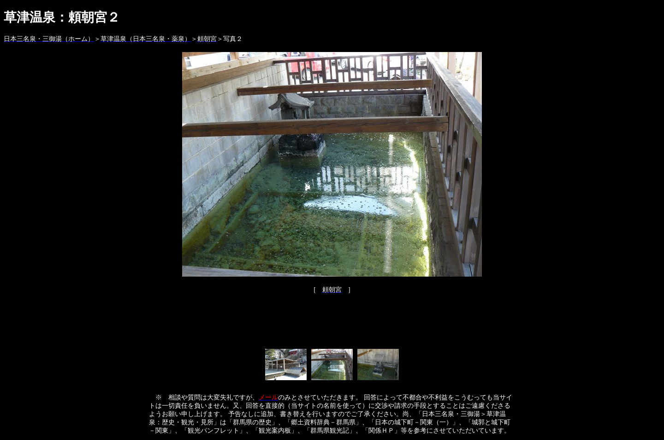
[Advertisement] (332, 324)
